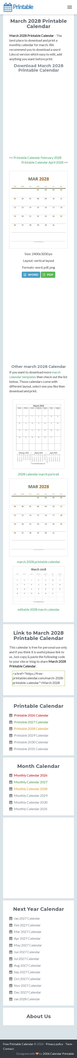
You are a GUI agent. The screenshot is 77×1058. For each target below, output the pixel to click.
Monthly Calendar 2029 (30, 795)
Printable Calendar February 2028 (37, 157)
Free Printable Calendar (18, 1044)
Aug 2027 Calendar (27, 965)
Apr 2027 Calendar (27, 938)
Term (68, 1044)
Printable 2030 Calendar (31, 742)
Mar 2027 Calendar (27, 932)
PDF (48, 275)
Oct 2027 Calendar (27, 979)
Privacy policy (54, 1044)
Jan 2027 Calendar (27, 918)
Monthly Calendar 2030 (30, 802)
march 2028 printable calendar (38, 562)
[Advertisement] (38, 113)
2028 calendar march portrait (38, 474)
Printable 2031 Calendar (31, 749)
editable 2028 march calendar (39, 609)
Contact (8, 1048)
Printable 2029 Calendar (31, 735)
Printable (18, 7)
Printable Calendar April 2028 (42, 162)
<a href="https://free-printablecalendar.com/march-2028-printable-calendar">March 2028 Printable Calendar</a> (38, 678)
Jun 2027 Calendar (27, 952)
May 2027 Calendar (28, 945)
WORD (31, 275)
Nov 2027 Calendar (27, 985)
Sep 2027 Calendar (27, 972)
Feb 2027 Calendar (27, 925)
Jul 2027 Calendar (26, 959)
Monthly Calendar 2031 (30, 809)
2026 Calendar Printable (58, 1053)
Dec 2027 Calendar (27, 992)
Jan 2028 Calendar (27, 999)
